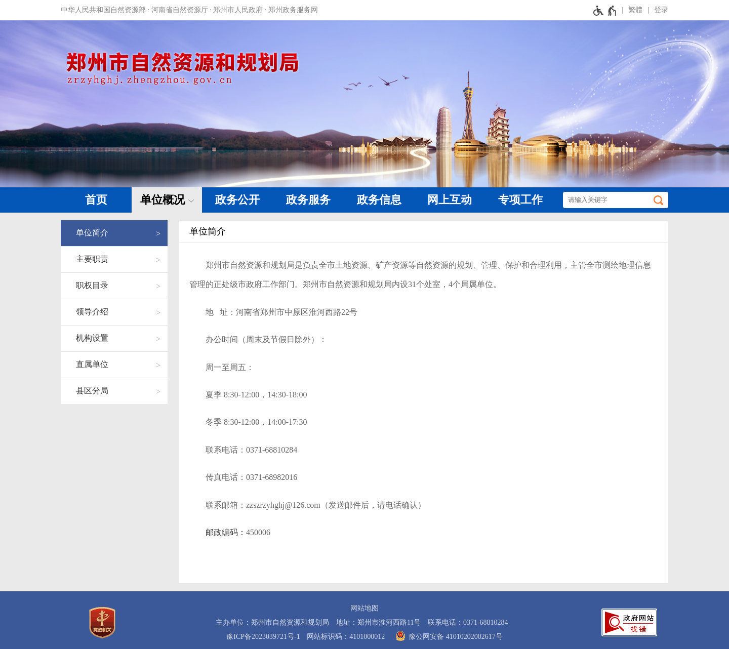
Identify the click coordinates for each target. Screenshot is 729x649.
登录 (661, 10)
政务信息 (379, 199)
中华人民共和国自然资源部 (103, 10)
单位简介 (92, 232)
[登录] (655, 10)
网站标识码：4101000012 (346, 636)
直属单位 (92, 364)
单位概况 (162, 199)
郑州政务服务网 (293, 10)
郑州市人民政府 (238, 10)
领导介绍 (92, 311)
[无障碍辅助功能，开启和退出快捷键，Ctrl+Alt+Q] (605, 10)
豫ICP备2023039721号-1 (263, 636)
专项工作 (520, 199)
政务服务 (308, 199)
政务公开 (237, 199)
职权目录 (92, 285)
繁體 (635, 10)
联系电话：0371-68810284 (468, 622)
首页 (96, 199)
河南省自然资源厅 (179, 10)
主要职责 (92, 259)
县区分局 (92, 390)
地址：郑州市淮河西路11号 (378, 622)
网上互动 (449, 199)
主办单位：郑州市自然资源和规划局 (272, 622)
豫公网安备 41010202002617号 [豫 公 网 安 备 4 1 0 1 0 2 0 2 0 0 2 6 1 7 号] (447, 636)
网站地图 (364, 608)
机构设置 (92, 338)
